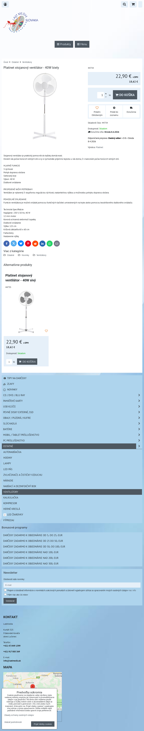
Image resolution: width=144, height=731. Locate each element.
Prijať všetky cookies (43, 724)
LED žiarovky (13, 514)
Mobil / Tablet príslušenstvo (72, 435)
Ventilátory (41, 255)
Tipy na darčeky (14, 378)
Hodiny (7, 457)
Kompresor (10, 503)
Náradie (8, 480)
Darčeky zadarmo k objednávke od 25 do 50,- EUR (33, 540)
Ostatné (10, 255)
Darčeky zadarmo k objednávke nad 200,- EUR (30, 557)
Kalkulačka (10, 497)
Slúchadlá (72, 423)
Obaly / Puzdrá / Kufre (72, 418)
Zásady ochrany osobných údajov (19, 715)
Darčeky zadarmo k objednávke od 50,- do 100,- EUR (34, 546)
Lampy (7, 463)
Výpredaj (8, 520)
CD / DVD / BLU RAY (72, 395)
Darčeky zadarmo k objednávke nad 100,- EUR (30, 552)
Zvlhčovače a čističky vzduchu (22, 474)
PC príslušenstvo (72, 440)
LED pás (7, 469)
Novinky (25, 255)
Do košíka (125, 95)
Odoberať (10, 600)
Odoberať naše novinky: (14, 579)
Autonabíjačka (12, 452)
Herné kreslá (11, 508)
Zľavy (8, 383)
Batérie (72, 429)
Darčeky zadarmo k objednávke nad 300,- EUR (30, 563)
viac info (132, 590)
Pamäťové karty (72, 401)
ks (10, 361)
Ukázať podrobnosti (13, 722)
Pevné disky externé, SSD (72, 412)
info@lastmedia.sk (12, 660)
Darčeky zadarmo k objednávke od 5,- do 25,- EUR (32, 535)
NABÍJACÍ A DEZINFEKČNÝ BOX (19, 486)
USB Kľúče (72, 406)
